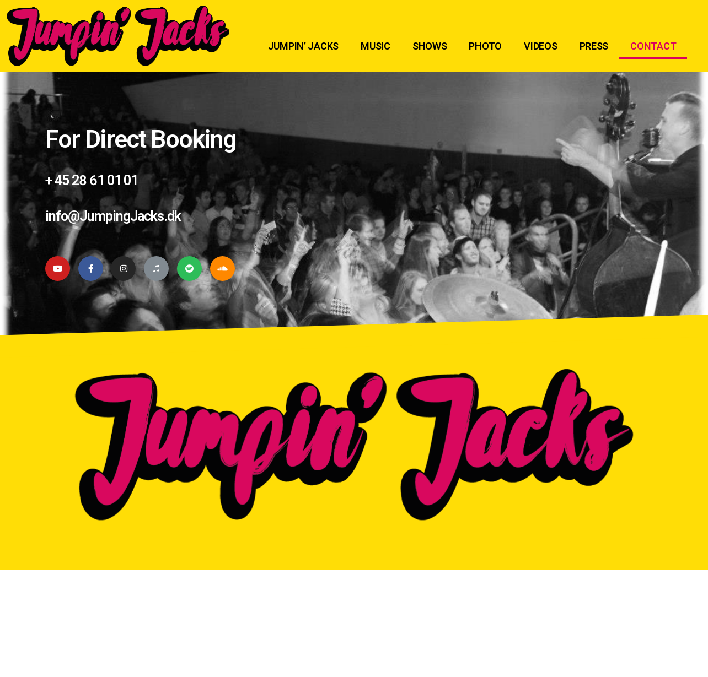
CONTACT (653, 46)
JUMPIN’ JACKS (303, 46)
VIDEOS (540, 46)
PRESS (594, 46)
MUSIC (375, 46)
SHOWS (429, 46)
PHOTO (485, 46)
